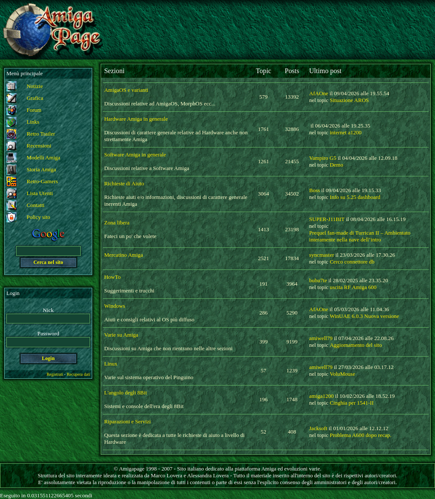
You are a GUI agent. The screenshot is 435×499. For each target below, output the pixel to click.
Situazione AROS (349, 100)
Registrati (55, 374)
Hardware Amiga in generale (136, 119)
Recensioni (39, 145)
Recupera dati (78, 374)
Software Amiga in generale (135, 154)
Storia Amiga (41, 169)
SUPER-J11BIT (327, 219)
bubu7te (318, 280)
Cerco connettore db (352, 261)
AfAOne (318, 93)
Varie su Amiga (121, 335)
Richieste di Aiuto (124, 183)
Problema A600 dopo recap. (360, 435)
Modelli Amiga (43, 157)
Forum (34, 110)
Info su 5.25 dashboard (355, 197)
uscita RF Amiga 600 (353, 287)
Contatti (36, 205)
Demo (336, 165)
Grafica (35, 98)
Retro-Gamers (42, 181)
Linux (110, 363)
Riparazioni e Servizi (127, 421)
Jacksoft (318, 428)
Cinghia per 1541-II (351, 403)
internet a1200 (346, 132)
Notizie (35, 86)
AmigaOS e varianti (126, 90)
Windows (114, 306)
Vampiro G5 (322, 158)
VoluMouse (342, 374)
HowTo (112, 277)
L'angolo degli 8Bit (125, 392)
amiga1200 (321, 396)
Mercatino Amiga (123, 255)
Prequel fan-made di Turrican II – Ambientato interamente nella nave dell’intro (359, 236)
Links (33, 122)
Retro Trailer (41, 133)
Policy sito (38, 217)
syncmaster (321, 255)
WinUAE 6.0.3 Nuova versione (364, 316)
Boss (314, 190)
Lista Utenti (40, 193)
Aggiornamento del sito (356, 345)
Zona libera (117, 222)
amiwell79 (321, 338)
